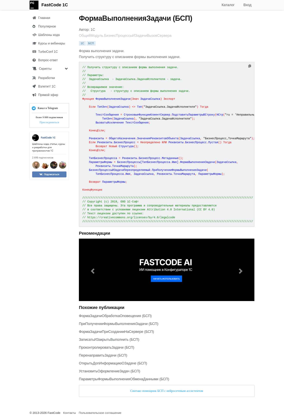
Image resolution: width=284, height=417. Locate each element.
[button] (92, 270)
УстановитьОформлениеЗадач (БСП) (109, 371)
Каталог (228, 5)
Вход (247, 5)
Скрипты (42, 68)
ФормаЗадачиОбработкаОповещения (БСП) (115, 316)
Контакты (69, 412)
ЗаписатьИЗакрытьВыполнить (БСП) (109, 340)
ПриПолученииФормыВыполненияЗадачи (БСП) (118, 324)
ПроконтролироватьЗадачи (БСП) (106, 347)
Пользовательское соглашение (100, 412)
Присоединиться (49, 122)
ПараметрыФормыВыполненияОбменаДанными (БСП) (124, 379)
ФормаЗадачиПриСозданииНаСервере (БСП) (116, 332)
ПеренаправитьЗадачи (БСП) (103, 355)
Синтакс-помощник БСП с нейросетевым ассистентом (166, 391)
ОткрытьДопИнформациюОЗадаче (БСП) (113, 363)
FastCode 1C (54, 4)
